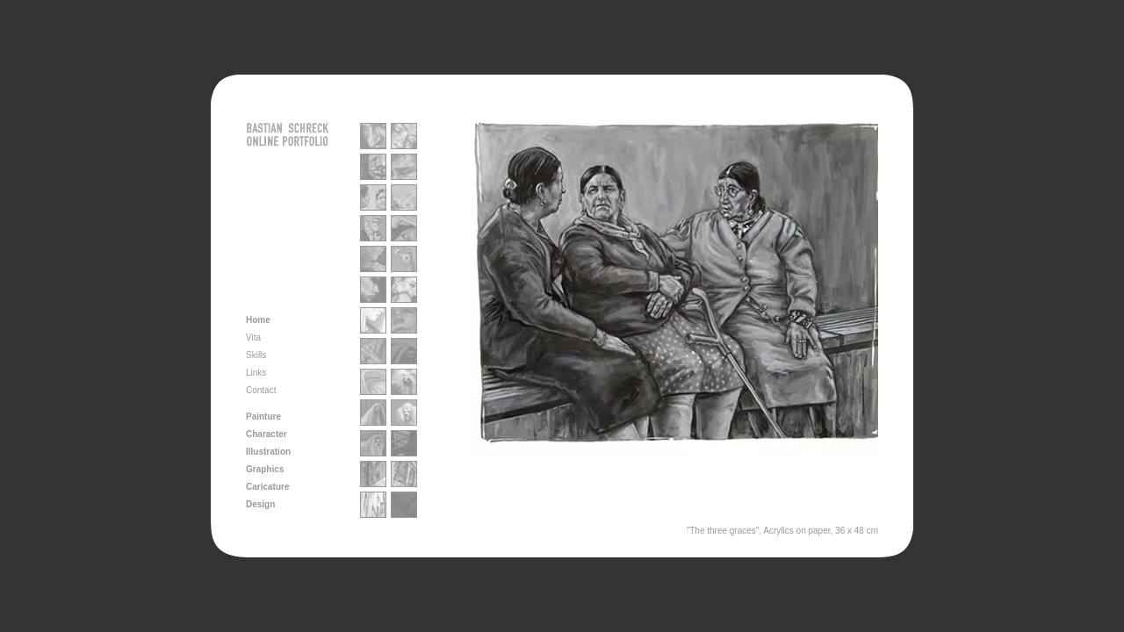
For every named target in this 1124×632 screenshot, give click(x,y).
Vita (253, 337)
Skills (256, 355)
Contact (261, 390)
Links (256, 372)
